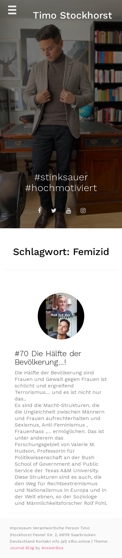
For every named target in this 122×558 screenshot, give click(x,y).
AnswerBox (52, 548)
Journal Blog (22, 548)
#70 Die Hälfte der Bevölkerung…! (48, 358)
